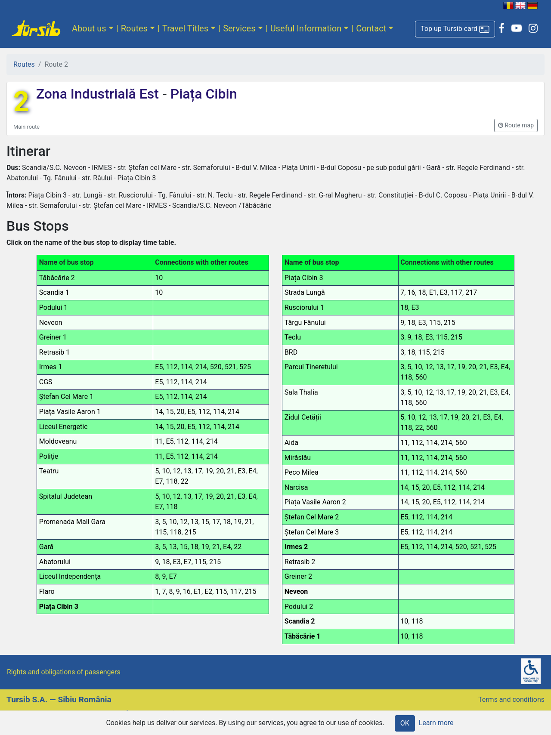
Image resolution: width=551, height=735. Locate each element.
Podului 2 (299, 606)
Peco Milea (302, 472)
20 (181, 412)
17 (198, 471)
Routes (134, 28)
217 (471, 292)
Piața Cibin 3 (58, 606)
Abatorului (55, 562)
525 (245, 367)
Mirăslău (298, 458)
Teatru (49, 471)
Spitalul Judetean (65, 496)
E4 (252, 471)
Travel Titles (185, 28)
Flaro (47, 591)
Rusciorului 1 (304, 307)
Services (239, 28)
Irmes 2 (296, 547)
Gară (46, 547)
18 (227, 522)
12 (177, 471)
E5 (159, 367)
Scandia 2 (300, 621)
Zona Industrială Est (99, 94)
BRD (291, 352)
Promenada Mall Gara (72, 522)
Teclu (293, 337)
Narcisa (296, 487)
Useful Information (306, 28)
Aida (291, 443)
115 (161, 532)
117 (235, 591)
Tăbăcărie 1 (303, 636)
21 (231, 471)
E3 (241, 471)
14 (159, 412)
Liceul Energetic (63, 427)
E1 (197, 591)
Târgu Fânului (305, 322)
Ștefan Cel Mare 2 (312, 517)
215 (190, 532)
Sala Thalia (301, 392)
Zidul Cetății (303, 417)
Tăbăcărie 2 (57, 278)
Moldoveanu (58, 441)
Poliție (49, 456)
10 (159, 278)
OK (404, 723)
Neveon (50, 322)
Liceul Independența (70, 576)
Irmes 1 (50, 367)
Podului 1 (53, 307)
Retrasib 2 (300, 562)
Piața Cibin (202, 94)
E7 (159, 481)
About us (89, 28)
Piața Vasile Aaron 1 (70, 412)
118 (172, 481)
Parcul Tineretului (311, 367)
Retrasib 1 (54, 352)
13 (188, 471)
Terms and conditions (511, 699)
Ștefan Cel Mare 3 (312, 532)
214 (201, 367)
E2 (208, 591)
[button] (455, 29)
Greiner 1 (53, 337)
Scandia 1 (54, 292)
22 (185, 481)
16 (187, 591)
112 (172, 367)
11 (159, 441)
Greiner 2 (298, 576)
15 (169, 412)
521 (230, 367)
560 (421, 377)
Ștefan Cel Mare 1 (66, 396)
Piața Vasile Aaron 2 (315, 502)
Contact (371, 28)
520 (216, 367)
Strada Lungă (305, 292)
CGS (46, 382)
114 (186, 367)
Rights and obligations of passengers (64, 672)
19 (209, 471)
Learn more (436, 723)
